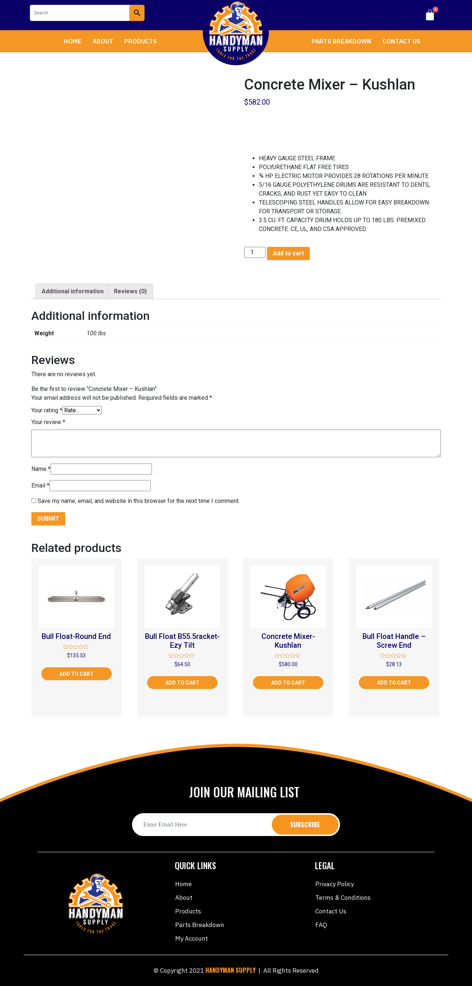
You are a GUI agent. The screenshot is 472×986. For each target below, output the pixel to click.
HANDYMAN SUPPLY (230, 970)
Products (140, 41)
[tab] (72, 291)
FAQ (321, 925)
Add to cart (288, 253)
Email (40, 485)
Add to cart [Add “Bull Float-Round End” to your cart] (76, 674)
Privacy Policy (334, 884)
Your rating (46, 410)
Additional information (73, 291)
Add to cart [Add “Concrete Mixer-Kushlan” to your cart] (288, 683)
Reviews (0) (130, 291)
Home (72, 41)
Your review (48, 422)
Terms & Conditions (343, 898)
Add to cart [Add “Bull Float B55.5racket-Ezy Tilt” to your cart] (182, 683)
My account (191, 938)
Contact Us (401, 41)
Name (41, 468)
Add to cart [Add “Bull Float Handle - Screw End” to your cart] (394, 683)
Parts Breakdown (341, 41)
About (103, 41)
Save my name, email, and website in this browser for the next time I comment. (139, 500)
